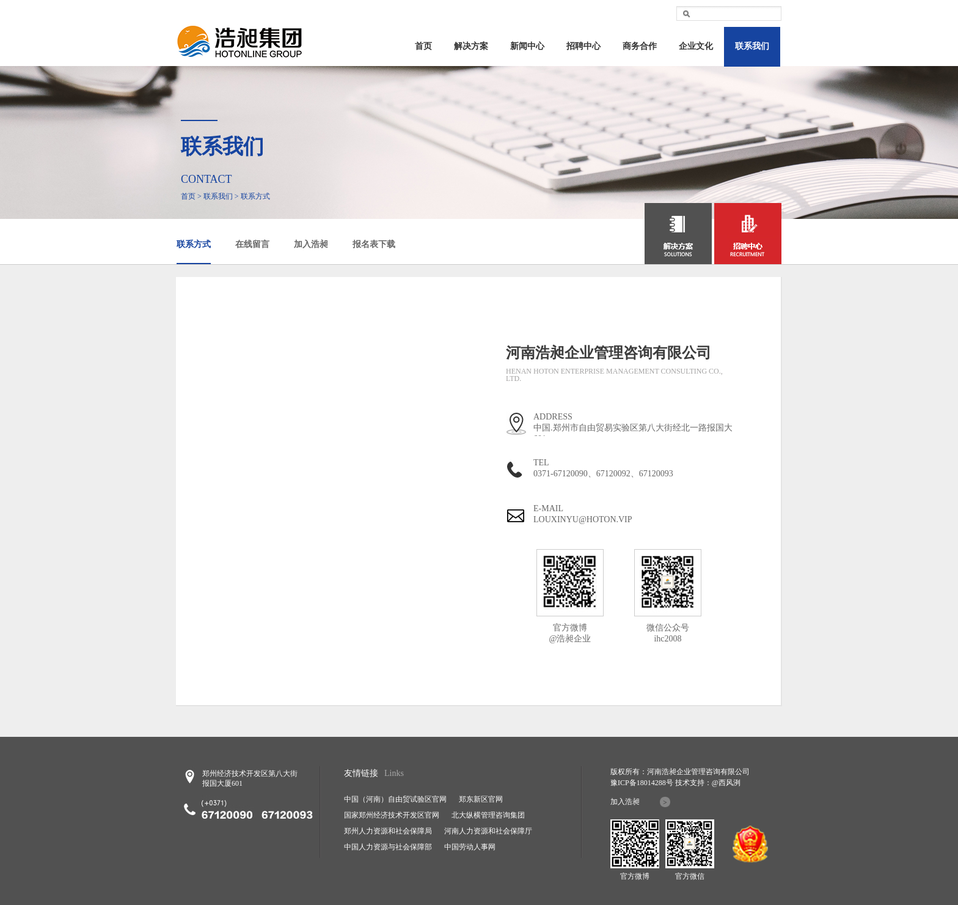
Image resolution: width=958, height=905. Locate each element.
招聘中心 (583, 46)
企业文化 (696, 46)
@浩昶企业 (570, 638)
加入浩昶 (311, 244)
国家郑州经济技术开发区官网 (391, 815)
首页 (423, 46)
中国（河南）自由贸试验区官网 (395, 799)
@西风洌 (726, 782)
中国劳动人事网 (469, 847)
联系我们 (752, 46)
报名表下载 (374, 244)
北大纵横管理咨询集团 (488, 815)
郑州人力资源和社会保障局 (388, 831)
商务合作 (640, 46)
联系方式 (194, 244)
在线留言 (252, 244)
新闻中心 (527, 46)
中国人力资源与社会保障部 (388, 847)
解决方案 (471, 46)
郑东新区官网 (481, 799)
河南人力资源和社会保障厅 (488, 831)
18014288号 (655, 782)
